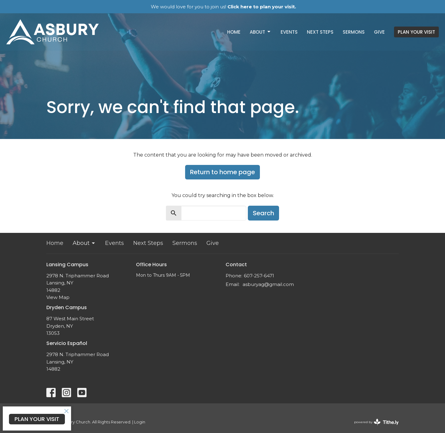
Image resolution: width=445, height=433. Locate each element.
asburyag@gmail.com (268, 284)
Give (379, 32)
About (260, 32)
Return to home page (222, 172)
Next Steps (320, 32)
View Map (58, 297)
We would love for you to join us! (223, 7)
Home (233, 32)
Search (263, 213)
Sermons (354, 32)
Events (289, 32)
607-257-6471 (259, 276)
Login (139, 422)
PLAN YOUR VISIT (416, 32)
